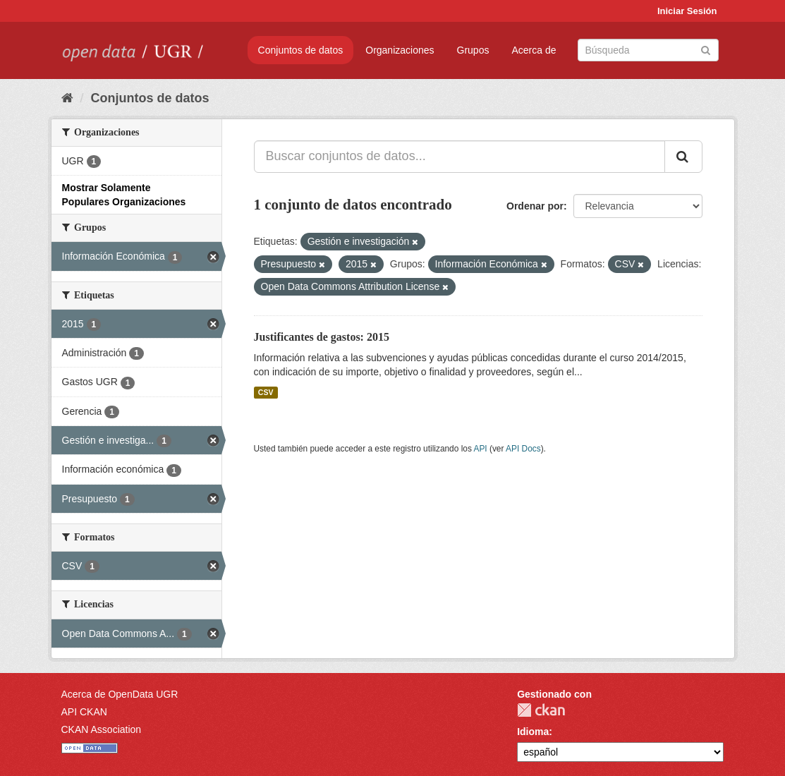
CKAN (541, 710)
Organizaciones (399, 50)
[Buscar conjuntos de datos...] (459, 156)
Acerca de (533, 50)
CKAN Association (101, 729)
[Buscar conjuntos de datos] (648, 50)
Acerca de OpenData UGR (119, 694)
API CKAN (84, 711)
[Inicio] (67, 98)
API (480, 449)
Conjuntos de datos (300, 50)
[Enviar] (706, 49)
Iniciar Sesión (687, 11)
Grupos (473, 50)
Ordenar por (535, 206)
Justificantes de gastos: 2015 (321, 337)
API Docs (523, 449)
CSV (266, 392)
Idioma (533, 731)
